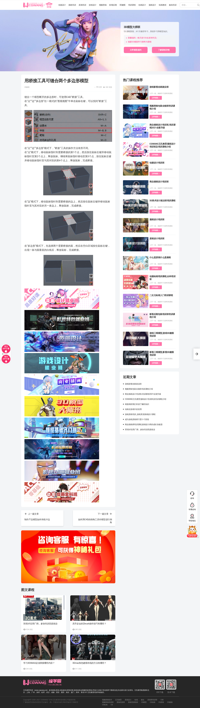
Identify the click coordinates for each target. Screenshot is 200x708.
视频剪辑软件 (107, 700)
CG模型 (144, 702)
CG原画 (161, 702)
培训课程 (132, 5)
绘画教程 (162, 5)
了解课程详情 (164, 50)
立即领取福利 (135, 50)
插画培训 (72, 5)
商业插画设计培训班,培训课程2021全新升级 (143, 394)
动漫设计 (62, 5)
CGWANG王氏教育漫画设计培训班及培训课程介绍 (145, 399)
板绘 (142, 700)
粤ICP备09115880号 (70, 702)
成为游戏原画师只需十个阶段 (137, 419)
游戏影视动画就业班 (159, 87)
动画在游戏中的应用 (133, 409)
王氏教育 (118, 700)
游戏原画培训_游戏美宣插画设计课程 (140, 414)
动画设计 (142, 5)
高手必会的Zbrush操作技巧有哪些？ (89, 623)
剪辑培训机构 (133, 702)
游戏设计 (92, 5)
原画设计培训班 (156, 238)
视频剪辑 (103, 5)
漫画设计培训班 (156, 219)
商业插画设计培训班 (159, 181)
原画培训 (82, 5)
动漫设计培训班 (156, 162)
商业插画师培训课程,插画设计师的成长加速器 (144, 424)
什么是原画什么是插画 (160, 257)
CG (112, 705)
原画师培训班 (152, 700)
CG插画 (170, 702)
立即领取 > (156, 98)
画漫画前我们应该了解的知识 (137, 404)
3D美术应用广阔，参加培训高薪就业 (40, 623)
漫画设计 (152, 5)
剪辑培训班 (121, 702)
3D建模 (122, 5)
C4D (161, 700)
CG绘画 (105, 705)
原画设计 (128, 700)
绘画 (136, 700)
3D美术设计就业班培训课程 (162, 200)
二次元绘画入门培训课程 (161, 295)
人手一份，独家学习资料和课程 (161, 93)
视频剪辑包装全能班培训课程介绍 (139, 389)
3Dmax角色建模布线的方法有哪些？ (89, 663)
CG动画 (152, 702)
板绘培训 (172, 5)
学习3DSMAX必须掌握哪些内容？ (39, 663)
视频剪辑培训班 (108, 702)
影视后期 (113, 5)
